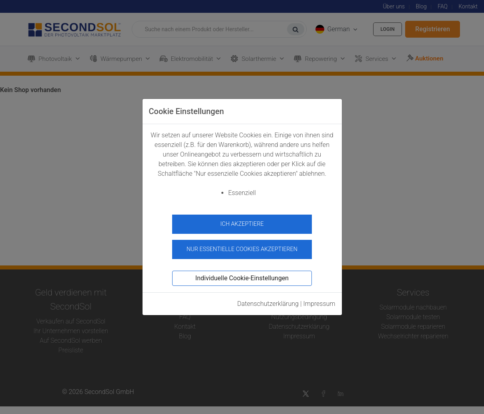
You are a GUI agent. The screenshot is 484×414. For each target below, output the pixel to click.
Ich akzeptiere (242, 224)
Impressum (319, 299)
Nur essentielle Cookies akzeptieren (242, 245)
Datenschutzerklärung (268, 299)
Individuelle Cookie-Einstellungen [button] (242, 274)
